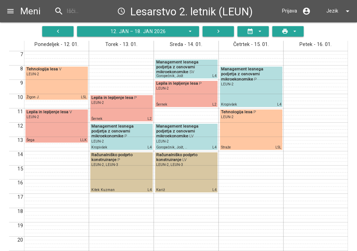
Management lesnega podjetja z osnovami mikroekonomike (112, 131)
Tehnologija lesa (42, 69)
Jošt (179, 76)
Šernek (96, 118)
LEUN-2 (32, 74)
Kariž (160, 190)
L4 (149, 147)
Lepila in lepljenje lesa (47, 111)
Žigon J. (33, 97)
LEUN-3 (112, 164)
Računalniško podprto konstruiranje (111, 157)
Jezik (339, 11)
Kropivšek (99, 147)
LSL (84, 97)
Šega (30, 140)
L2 (149, 118)
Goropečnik (165, 76)
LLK (83, 140)
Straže (226, 147)
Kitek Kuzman (103, 190)
